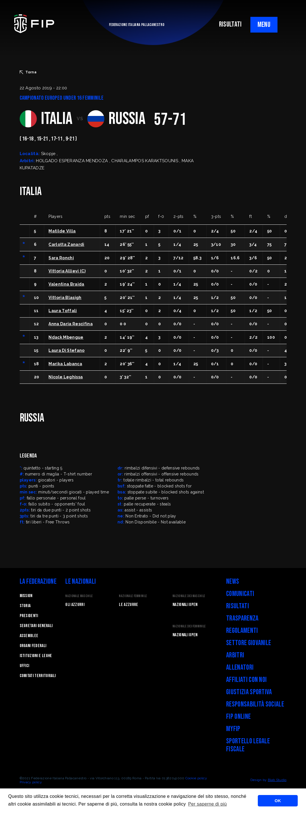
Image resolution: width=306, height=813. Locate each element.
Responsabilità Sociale (255, 704)
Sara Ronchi (61, 258)
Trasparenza (242, 618)
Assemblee (29, 636)
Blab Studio (277, 780)
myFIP (233, 728)
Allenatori (240, 667)
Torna (28, 72)
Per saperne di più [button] (207, 804)
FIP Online (238, 716)
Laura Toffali (62, 310)
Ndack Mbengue (65, 337)
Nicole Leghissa (65, 377)
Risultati (237, 606)
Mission (26, 596)
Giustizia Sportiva (249, 692)
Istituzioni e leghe (36, 656)
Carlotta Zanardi (66, 244)
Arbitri (235, 655)
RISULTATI (230, 24)
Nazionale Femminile (133, 596)
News (232, 581)
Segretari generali (36, 626)
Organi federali (33, 646)
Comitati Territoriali (38, 675)
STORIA (25, 606)
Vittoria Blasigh (64, 297)
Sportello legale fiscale (248, 745)
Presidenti (29, 616)
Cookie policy (196, 778)
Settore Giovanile (248, 643)
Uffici (24, 666)
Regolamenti (242, 630)
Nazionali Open (185, 604)
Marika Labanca (65, 364)
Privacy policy (31, 782)
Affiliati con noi (246, 679)
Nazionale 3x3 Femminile (189, 626)
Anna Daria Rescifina (70, 324)
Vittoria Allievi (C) (66, 271)
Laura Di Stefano (66, 350)
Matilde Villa (62, 231)
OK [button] (278, 800)
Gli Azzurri (74, 604)
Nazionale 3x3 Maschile (189, 596)
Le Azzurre (128, 604)
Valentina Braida (66, 284)
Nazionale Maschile (79, 596)
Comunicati (240, 593)
